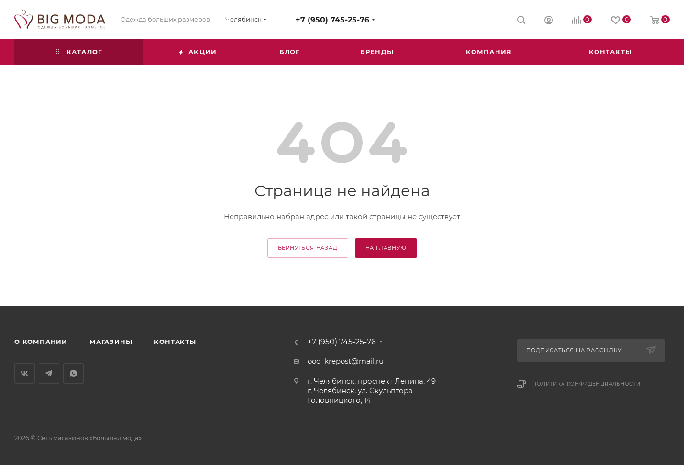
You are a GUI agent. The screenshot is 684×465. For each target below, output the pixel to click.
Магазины (110, 341)
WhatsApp (73, 373)
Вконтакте (24, 373)
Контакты (175, 341)
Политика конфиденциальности (586, 384)
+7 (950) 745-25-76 (332, 19)
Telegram (49, 373)
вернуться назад (308, 247)
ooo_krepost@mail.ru (346, 360)
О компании (40, 341)
